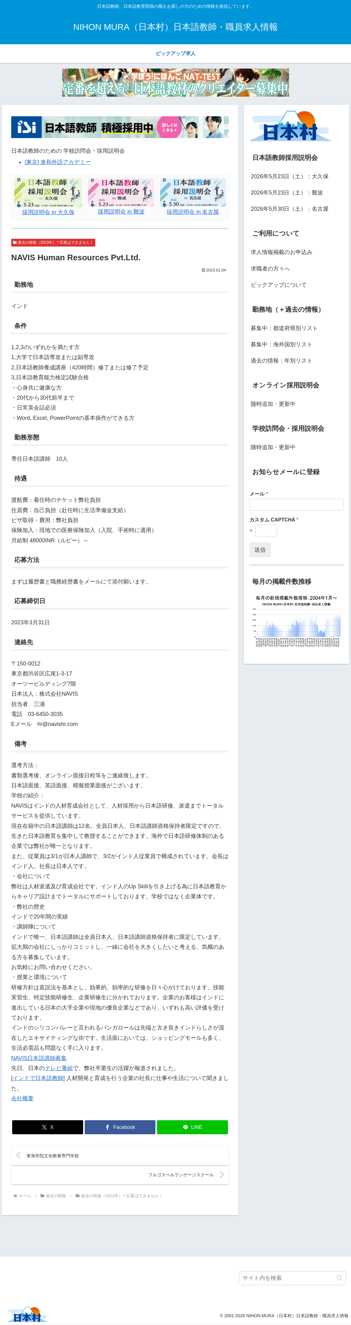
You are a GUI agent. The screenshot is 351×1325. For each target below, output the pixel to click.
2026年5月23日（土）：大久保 (290, 176)
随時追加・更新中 (273, 404)
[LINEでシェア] (192, 1127)
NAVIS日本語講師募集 (39, 1058)
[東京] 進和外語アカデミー (58, 162)
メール (258, 494)
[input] (292, 1278)
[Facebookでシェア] (120, 1127)
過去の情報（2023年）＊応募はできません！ (53, 242)
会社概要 (22, 1098)
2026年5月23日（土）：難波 (287, 193)
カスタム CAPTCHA (273, 519)
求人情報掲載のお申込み (281, 252)
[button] (339, 1278)
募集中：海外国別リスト (281, 344)
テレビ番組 (59, 1068)
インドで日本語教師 (38, 1078)
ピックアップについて (279, 285)
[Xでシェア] (47, 1127)
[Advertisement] (175, 1235)
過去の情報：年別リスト (281, 361)
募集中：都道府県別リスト (284, 328)
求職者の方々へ (270, 269)
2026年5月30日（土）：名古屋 (290, 209)
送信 (260, 550)
